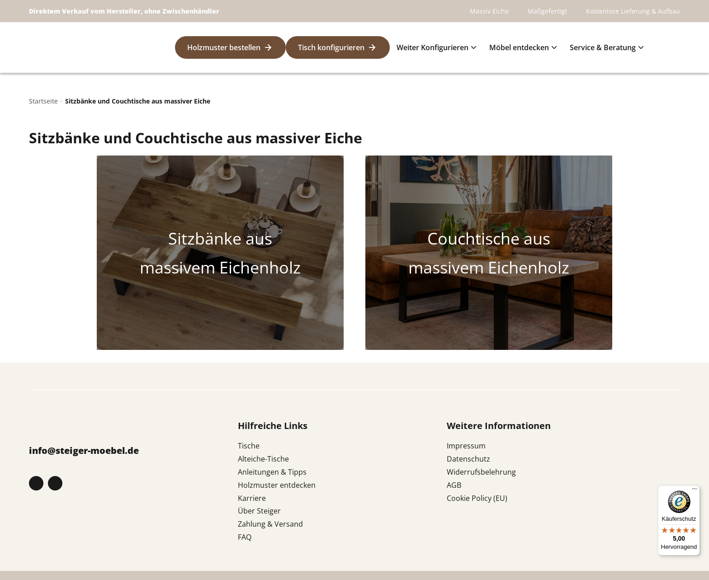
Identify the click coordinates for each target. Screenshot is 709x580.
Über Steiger (259, 511)
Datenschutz (468, 459)
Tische (249, 446)
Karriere (252, 498)
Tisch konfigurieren (331, 47)
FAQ (244, 537)
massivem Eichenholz (220, 267)
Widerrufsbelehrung (481, 472)
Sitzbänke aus (220, 238)
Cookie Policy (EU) (477, 498)
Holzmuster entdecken (277, 485)
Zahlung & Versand (270, 524)
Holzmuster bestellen (223, 47)
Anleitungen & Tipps (272, 472)
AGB (454, 485)
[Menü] (694, 491)
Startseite (43, 101)
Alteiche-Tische (263, 459)
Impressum (466, 446)
